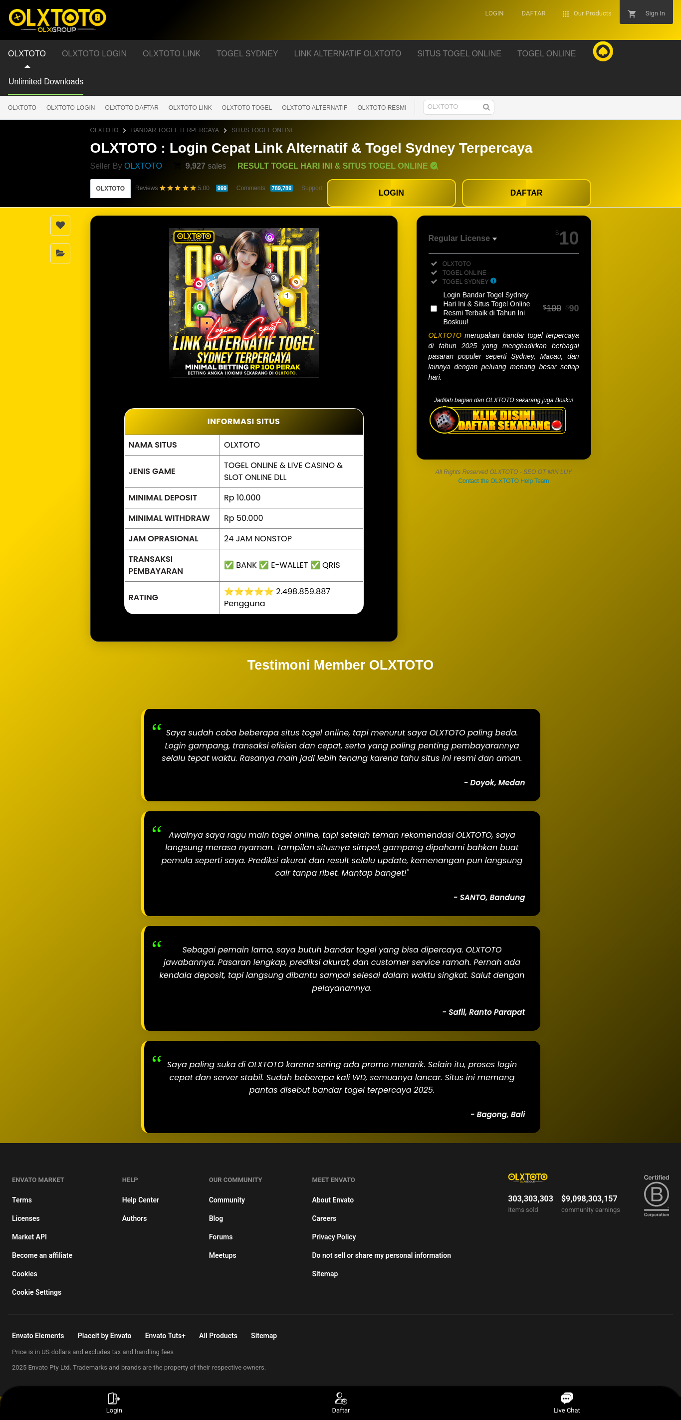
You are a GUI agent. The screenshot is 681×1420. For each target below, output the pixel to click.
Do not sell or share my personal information (381, 1255)
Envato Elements (38, 1336)
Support (311, 188)
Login (114, 1403)
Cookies (24, 1274)
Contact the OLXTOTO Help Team (503, 480)
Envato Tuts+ (165, 1336)
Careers (324, 1218)
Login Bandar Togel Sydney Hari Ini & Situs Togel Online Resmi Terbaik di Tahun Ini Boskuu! (511, 308)
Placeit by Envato (105, 1336)
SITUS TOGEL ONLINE (262, 130)
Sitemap (325, 1274)
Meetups (222, 1255)
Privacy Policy (334, 1237)
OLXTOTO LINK (190, 107)
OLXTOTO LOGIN (70, 107)
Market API (29, 1237)
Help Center (140, 1200)
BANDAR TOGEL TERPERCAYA (175, 130)
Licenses (26, 1218)
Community (227, 1200)
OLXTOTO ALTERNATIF (314, 107)
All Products (218, 1336)
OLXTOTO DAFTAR (132, 107)
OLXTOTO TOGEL (247, 107)
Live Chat (566, 1403)
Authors (134, 1218)
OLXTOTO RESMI (381, 107)
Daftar (340, 1403)
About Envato (333, 1200)
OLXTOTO (22, 107)
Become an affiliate (42, 1255)
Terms (22, 1200)
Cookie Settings (36, 1292)
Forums (221, 1237)
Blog (216, 1218)
